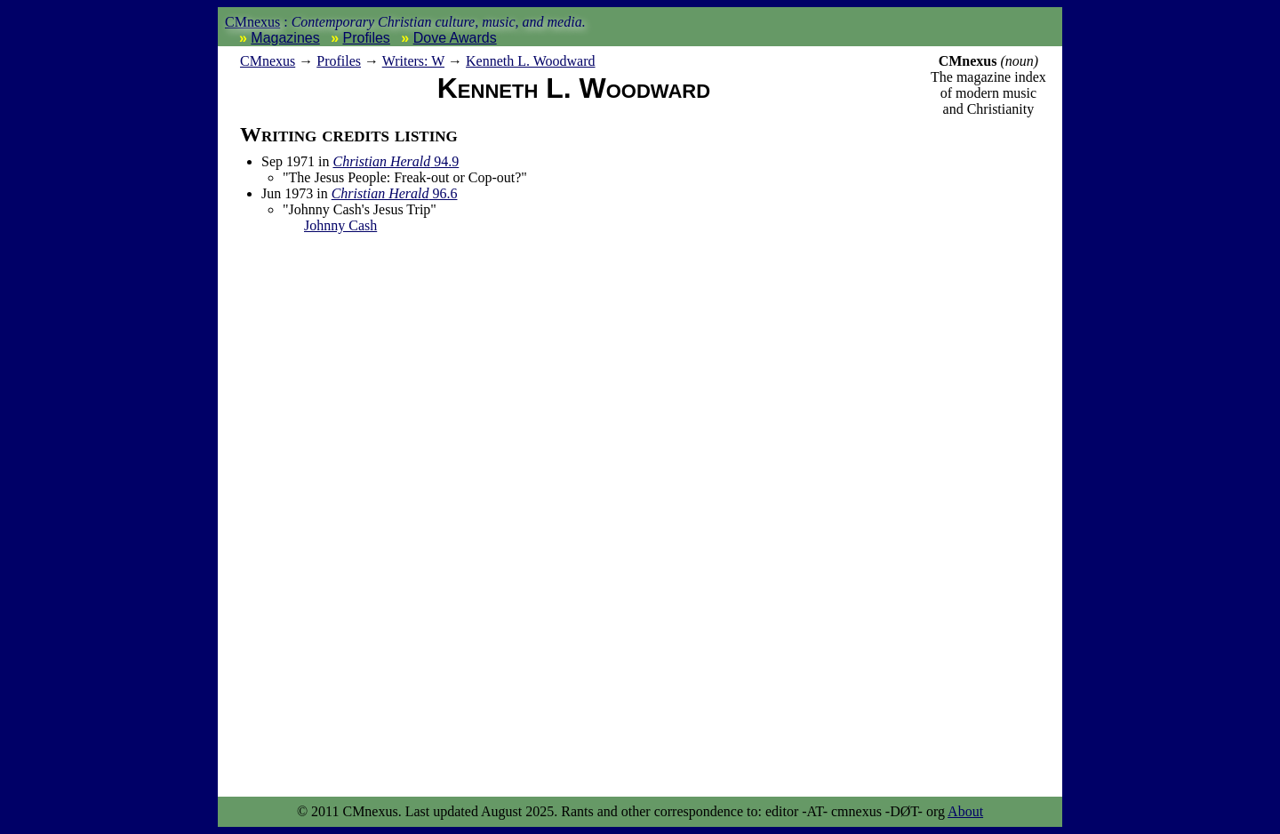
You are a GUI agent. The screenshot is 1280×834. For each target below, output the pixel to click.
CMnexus (252, 21)
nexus (267, 60)
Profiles (366, 37)
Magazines (285, 37)
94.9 (395, 161)
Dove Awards (455, 37)
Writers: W (413, 60)
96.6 (395, 193)
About (965, 811)
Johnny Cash (340, 225)
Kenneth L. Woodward (531, 60)
